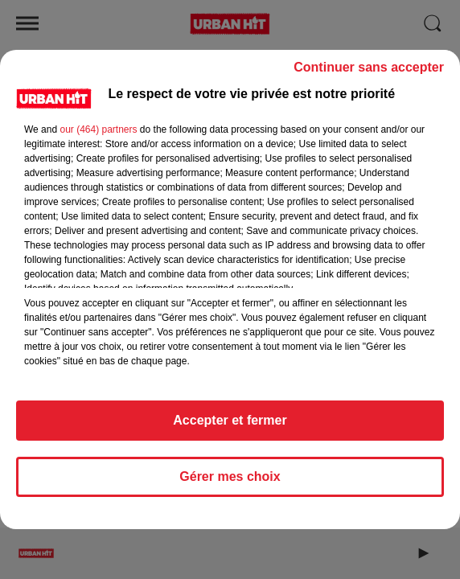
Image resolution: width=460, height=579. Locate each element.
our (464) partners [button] (98, 129)
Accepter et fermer (229, 420)
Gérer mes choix (229, 476)
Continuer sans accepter (369, 67)
